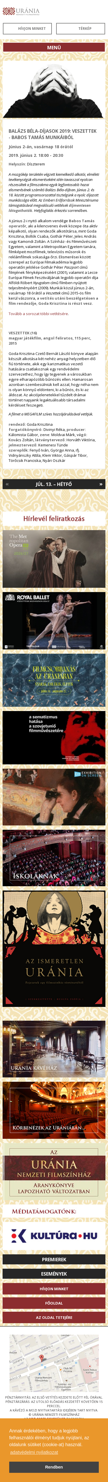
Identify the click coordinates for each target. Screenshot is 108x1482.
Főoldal (54, 1303)
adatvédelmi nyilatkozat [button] (34, 1452)
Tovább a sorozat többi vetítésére (38, 313)
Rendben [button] (54, 1467)
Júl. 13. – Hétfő (54, 484)
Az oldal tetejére (54, 1317)
